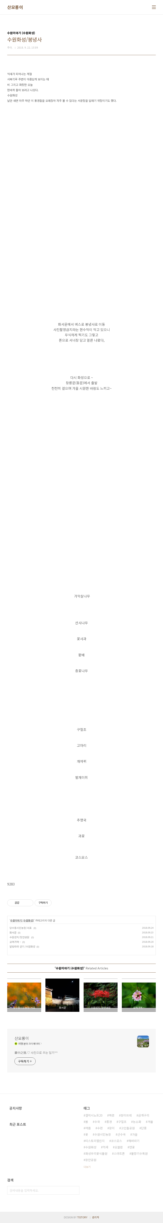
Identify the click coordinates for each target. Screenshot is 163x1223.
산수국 (121, 1134)
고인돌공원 (128, 1128)
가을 (135, 1134)
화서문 (13, 932)
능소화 (137, 1122)
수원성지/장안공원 (20, 937)
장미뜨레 (126, 1115)
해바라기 (133, 1141)
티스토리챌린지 (95, 1141)
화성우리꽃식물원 (96, 1153)
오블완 (119, 1147)
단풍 (144, 1128)
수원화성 (90, 1147)
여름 (88, 1128)
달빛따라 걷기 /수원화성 (22, 946)
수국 (97, 1122)
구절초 (122, 1122)
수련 (100, 1128)
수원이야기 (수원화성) (22, 920)
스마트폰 (119, 1153)
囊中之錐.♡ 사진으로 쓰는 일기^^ (36, 1052)
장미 (112, 1128)
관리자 (95, 1217)
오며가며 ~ (15, 942)
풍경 (109, 1122)
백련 (111, 1115)
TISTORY (82, 1217)
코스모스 (116, 1141)
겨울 (150, 1122)
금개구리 (143, 1115)
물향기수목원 (139, 1153)
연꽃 (132, 1147)
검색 (75, 1190)
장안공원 (90, 1160)
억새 (105, 1147)
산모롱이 (15, 7)
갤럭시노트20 (94, 1115)
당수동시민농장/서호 (21, 928)
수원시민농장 (102, 1134)
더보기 (87, 1167)
